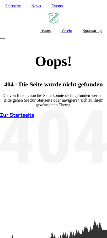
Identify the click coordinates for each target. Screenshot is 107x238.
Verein (66, 30)
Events (57, 6)
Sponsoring (92, 30)
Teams (45, 30)
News (36, 6)
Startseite (13, 6)
